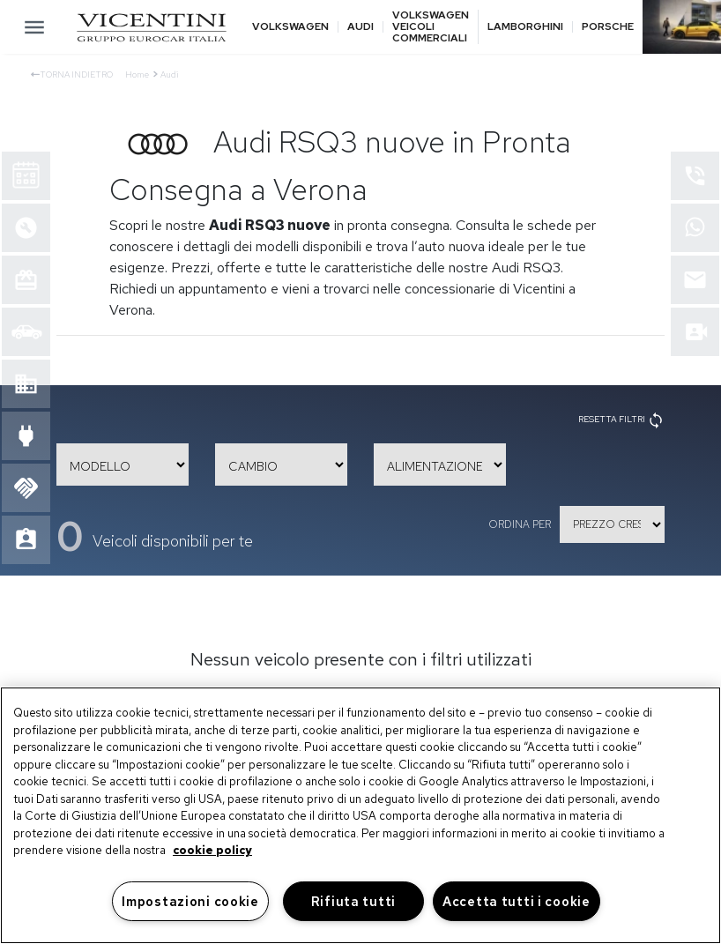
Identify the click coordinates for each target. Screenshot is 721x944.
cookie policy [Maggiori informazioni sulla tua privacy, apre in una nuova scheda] (212, 850)
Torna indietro (72, 74)
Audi (360, 27)
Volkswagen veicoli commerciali (430, 27)
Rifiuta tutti (353, 901)
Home (137, 74)
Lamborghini (525, 27)
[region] (360, 815)
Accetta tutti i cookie (516, 901)
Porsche (608, 27)
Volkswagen (290, 27)
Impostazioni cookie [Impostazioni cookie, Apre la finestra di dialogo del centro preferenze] (190, 901)
